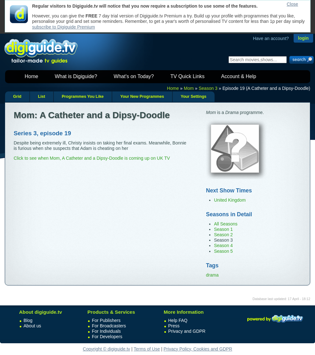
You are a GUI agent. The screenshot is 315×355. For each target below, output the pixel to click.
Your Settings (193, 96)
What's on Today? (134, 76)
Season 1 (223, 229)
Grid (17, 96)
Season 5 (223, 251)
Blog (28, 320)
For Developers (107, 336)
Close (292, 4)
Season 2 (223, 234)
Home (31, 76)
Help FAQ (178, 320)
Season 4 (223, 245)
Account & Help (238, 76)
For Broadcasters (109, 325)
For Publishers (106, 320)
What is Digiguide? (76, 76)
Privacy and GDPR (186, 331)
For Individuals (106, 331)
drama (212, 275)
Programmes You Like (83, 96)
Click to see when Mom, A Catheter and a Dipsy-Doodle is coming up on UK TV (92, 158)
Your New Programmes (142, 96)
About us (32, 325)
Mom (189, 88)
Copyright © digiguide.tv (106, 349)
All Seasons (225, 223)
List (41, 96)
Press (174, 325)
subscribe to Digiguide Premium (63, 27)
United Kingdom (230, 200)
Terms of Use (147, 349)
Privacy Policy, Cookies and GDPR (197, 349)
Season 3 (208, 88)
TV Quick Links (187, 76)
